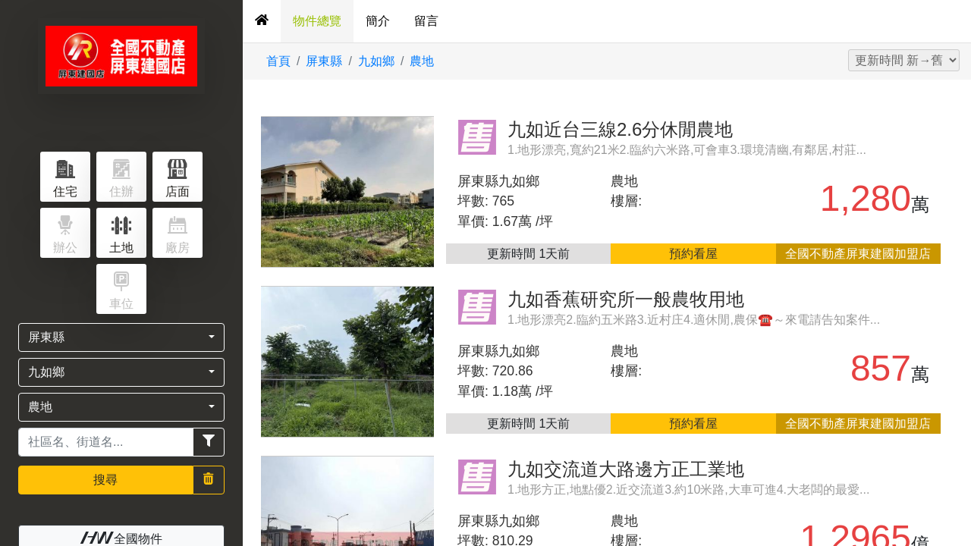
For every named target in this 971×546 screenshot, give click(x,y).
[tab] (262, 21)
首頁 (278, 61)
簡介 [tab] (378, 20)
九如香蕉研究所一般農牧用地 (625, 299)
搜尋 (105, 479)
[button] (121, 337)
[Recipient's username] (105, 442)
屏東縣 (324, 61)
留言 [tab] (426, 20)
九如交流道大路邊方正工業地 (625, 469)
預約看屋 (693, 253)
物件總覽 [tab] (317, 20)
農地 (422, 61)
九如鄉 (376, 61)
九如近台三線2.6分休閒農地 (620, 129)
